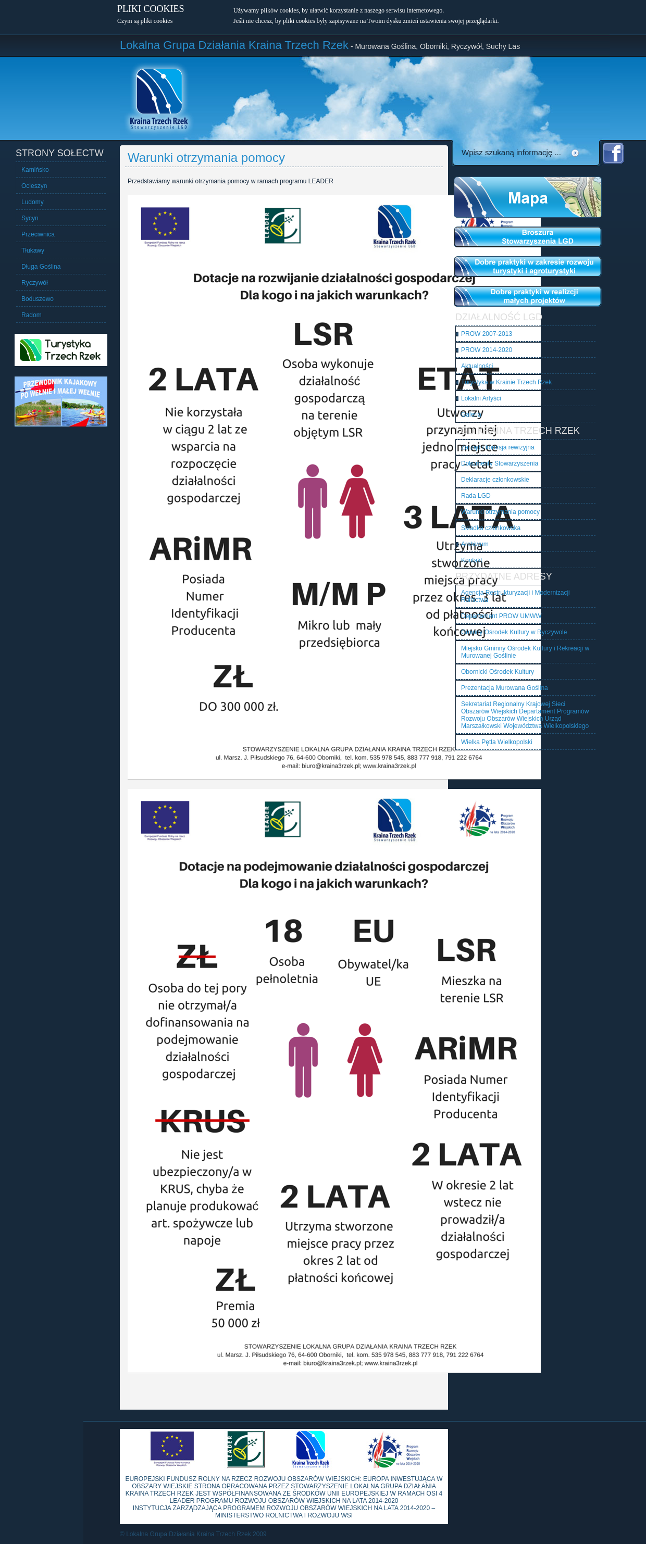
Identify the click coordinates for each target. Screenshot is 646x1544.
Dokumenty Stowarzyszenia (499, 463)
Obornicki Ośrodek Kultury (497, 671)
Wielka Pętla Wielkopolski (496, 742)
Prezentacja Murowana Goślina (504, 688)
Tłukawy (32, 250)
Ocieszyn (34, 186)
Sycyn (30, 218)
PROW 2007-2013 (486, 333)
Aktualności (477, 366)
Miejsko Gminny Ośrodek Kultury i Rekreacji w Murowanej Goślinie (525, 652)
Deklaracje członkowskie (495, 479)
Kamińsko (35, 169)
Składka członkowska (490, 528)
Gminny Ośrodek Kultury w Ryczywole (514, 632)
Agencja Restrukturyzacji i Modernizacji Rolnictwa (515, 596)
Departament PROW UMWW (501, 616)
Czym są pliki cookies (144, 20)
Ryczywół (34, 282)
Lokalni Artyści (481, 398)
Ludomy (32, 202)
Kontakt (471, 560)
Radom (31, 315)
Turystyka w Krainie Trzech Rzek (506, 382)
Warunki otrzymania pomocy (500, 512)
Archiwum (475, 544)
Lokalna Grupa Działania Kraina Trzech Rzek (234, 45)
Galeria (471, 414)
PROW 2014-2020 (486, 350)
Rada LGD (476, 495)
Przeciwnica (38, 234)
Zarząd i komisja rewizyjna (498, 447)
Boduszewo (37, 299)
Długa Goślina (40, 266)
